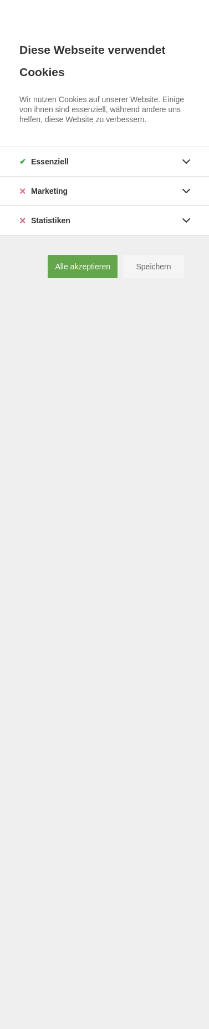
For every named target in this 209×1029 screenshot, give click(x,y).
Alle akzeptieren (82, 266)
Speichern (153, 266)
